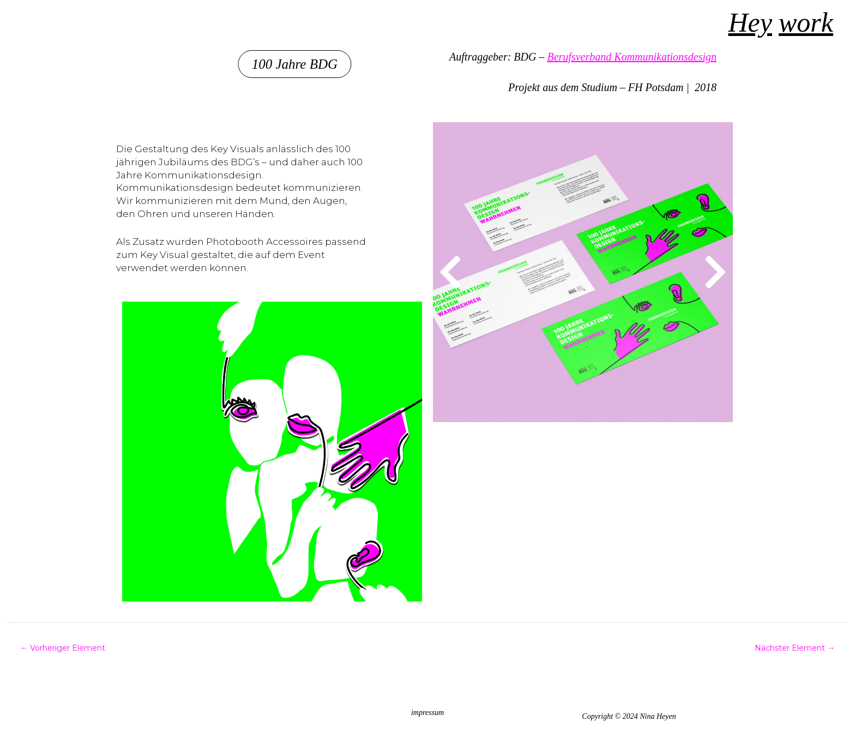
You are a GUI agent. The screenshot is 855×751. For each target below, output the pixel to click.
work (806, 22)
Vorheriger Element (62, 648)
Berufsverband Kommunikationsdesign (631, 57)
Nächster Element (795, 648)
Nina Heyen (46, 22)
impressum (427, 712)
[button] (306, 64)
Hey (750, 22)
